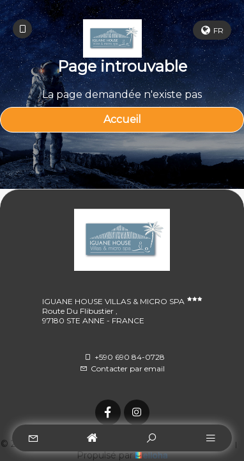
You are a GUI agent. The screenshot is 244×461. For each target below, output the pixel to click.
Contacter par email (122, 368)
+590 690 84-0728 (124, 357)
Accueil (122, 119)
